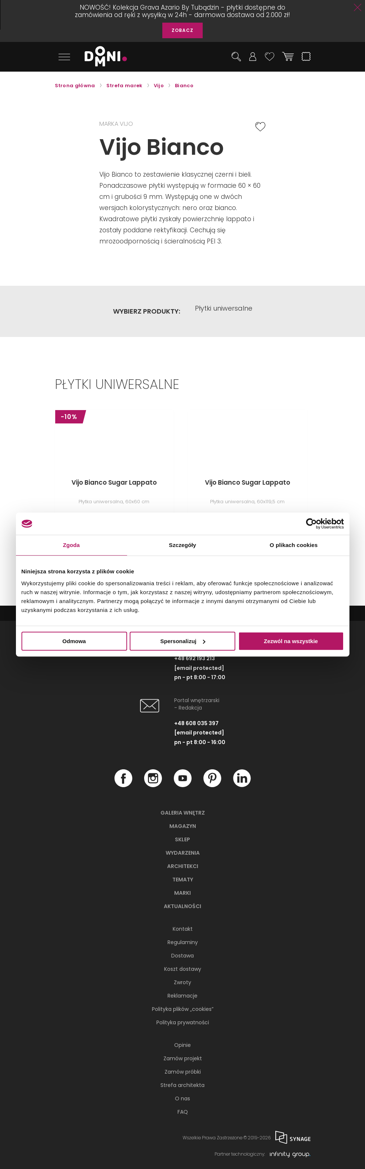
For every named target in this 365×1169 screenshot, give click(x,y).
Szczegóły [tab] (182, 545)
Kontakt (183, 929)
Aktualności (182, 906)
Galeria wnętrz (182, 812)
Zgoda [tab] (71, 545)
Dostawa (182, 955)
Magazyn (182, 826)
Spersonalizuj (182, 641)
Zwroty (182, 982)
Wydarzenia (183, 853)
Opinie (182, 1045)
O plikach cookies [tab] (294, 545)
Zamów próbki (183, 1071)
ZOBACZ (182, 30)
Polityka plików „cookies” (182, 1009)
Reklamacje (182, 995)
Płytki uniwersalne (223, 311)
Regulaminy (182, 942)
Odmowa (74, 641)
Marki (182, 893)
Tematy (182, 879)
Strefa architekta (182, 1085)
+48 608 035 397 (196, 723)
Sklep (182, 839)
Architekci (182, 866)
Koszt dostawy (182, 969)
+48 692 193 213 (194, 658)
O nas (182, 1098)
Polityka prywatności (182, 1022)
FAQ (182, 1112)
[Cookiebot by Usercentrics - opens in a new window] (311, 523)
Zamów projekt (182, 1058)
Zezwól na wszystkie (291, 641)
